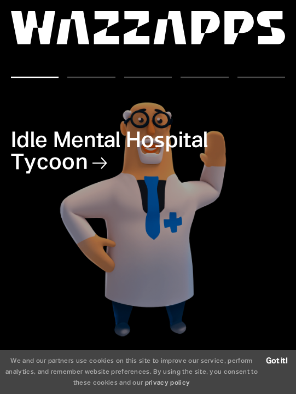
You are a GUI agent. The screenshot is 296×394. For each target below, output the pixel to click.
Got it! (277, 361)
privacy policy (167, 383)
